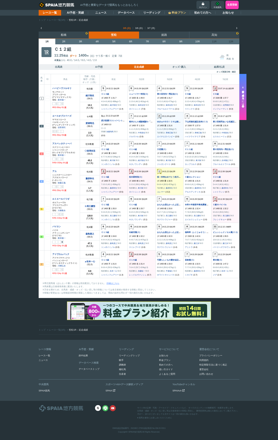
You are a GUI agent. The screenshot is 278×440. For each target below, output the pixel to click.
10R (197, 41)
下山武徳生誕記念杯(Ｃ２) (196, 122)
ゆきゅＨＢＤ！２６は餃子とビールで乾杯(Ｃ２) (178, 122)
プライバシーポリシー (210, 355)
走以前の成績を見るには (243, 97)
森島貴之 (90, 234)
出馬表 (58, 66)
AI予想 (99, 66)
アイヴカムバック (60, 254)
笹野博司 (62, 127)
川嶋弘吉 (62, 266)
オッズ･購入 (179, 66)
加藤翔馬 (109, 132)
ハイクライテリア (193, 136)
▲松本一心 (90, 261)
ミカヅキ (189, 275)
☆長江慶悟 (90, 206)
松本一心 (113, 271)
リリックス (190, 109)
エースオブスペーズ (61, 116)
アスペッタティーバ (61, 143)
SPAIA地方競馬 (135, 432)
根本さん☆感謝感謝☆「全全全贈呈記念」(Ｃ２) (150, 122)
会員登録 (232, 4)
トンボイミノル (108, 164)
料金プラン (165, 360)
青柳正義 (169, 133)
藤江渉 (196, 243)
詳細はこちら (113, 283)
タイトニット (135, 109)
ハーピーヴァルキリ (61, 88)
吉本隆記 (225, 160)
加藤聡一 (141, 271)
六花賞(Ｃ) (161, 149)
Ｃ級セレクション (193, 177)
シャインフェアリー (110, 109)
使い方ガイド (166, 369)
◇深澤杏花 (90, 151)
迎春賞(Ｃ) (189, 260)
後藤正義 (62, 183)
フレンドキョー (220, 219)
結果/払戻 (219, 66)
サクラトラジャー (165, 219)
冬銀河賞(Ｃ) (134, 232)
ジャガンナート (164, 164)
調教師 (122, 364)
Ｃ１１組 (189, 149)
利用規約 (203, 360)
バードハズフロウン (221, 247)
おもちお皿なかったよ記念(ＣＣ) (171, 205)
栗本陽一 (62, 100)
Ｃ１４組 (105, 94)
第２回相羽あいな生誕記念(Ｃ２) (227, 122)
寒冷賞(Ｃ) (217, 260)
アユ (54, 171)
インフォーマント (221, 109)
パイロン (56, 226)
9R (180, 41)
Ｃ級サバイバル (220, 205)
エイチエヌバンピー (166, 136)
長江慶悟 (113, 216)
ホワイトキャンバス (166, 275)
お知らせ (228, 12)
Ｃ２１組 (217, 177)
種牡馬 (122, 369)
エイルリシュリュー (193, 219)
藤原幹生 (90, 178)
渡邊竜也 (90, 123)
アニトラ (189, 247)
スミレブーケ (135, 247)
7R (147, 41)
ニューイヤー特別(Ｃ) (138, 94)
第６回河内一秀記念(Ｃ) (167, 94)
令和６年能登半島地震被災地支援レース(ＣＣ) (205, 205)
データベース (126, 12)
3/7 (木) (151, 28)
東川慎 (112, 160)
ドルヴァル (134, 136)
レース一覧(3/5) (57, 20)
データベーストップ (89, 369)
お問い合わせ (206, 374)
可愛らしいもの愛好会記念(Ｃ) (170, 260)
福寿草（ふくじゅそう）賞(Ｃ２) (199, 232)
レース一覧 (50, 12)
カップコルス (191, 164)
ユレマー (161, 192)
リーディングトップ (129, 355)
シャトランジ (219, 192)
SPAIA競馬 (44, 390)
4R (97, 41)
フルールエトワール (166, 109)
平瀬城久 (169, 271)
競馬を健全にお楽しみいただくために (154, 418)
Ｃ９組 (188, 94)
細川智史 (90, 95)
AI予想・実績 (75, 12)
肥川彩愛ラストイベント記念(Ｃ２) (116, 120)
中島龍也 (141, 133)
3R (80, 41)
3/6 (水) (139, 28)
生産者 (122, 374)
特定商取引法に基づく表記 (213, 364)
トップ (42, 20)
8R (164, 41)
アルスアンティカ (193, 192)
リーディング (151, 12)
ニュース (101, 12)
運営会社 (203, 369)
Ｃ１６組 (133, 260)
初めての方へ (202, 12)
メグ (215, 275)
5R (114, 41)
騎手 (121, 360)
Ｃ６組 (216, 94)
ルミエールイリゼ (60, 199)
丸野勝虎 (226, 105)
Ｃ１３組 (105, 149)
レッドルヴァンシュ (138, 275)
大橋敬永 (62, 210)
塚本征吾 (141, 105)
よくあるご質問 (167, 374)
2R (63, 41)
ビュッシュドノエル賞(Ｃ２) (225, 232)
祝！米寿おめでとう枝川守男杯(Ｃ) (172, 177)
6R (130, 41)
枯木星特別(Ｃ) (135, 177)
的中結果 (83, 355)
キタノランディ (136, 164)
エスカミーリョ (220, 136)
